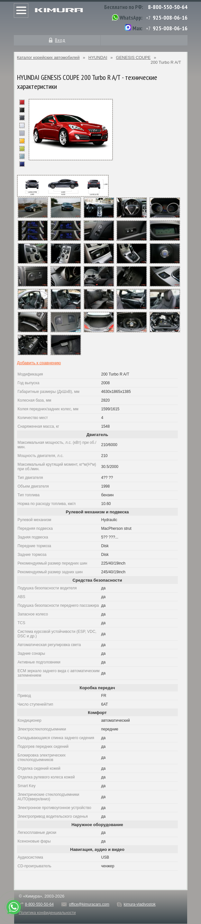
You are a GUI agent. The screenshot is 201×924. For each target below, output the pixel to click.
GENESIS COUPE (133, 57)
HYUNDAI (97, 57)
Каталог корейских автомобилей (48, 57)
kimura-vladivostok (139, 904)
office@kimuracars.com (89, 904)
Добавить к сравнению (39, 362)
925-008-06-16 (170, 17)
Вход (60, 40)
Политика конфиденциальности (47, 912)
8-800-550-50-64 (167, 7)
